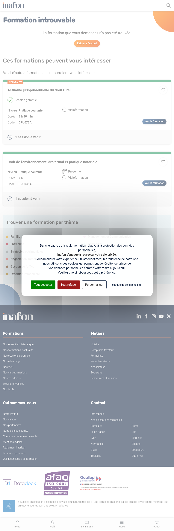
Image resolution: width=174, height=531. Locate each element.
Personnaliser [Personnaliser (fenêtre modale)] (94, 284)
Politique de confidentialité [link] (126, 284)
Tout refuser (69, 284)
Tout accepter (43, 284)
